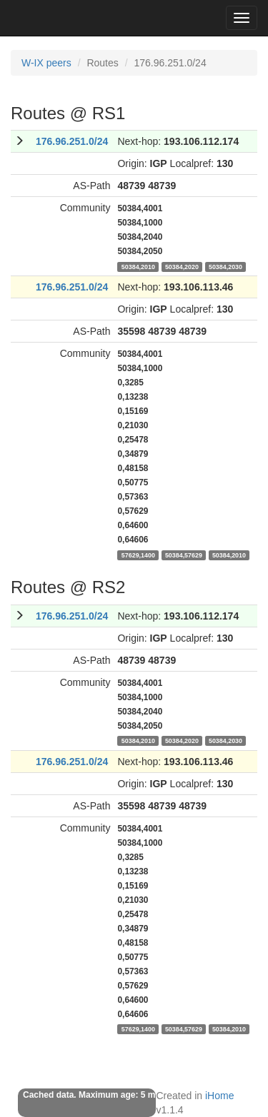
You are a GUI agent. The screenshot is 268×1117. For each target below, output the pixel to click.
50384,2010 (138, 266)
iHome (219, 1095)
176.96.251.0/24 (72, 141)
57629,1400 (138, 554)
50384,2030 (225, 266)
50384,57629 (183, 554)
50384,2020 (182, 266)
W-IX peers (46, 63)
